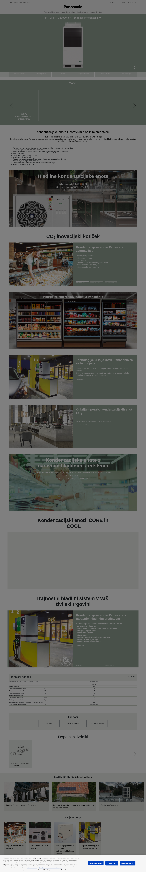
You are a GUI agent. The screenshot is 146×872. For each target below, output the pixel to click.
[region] (73, 863)
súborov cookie (32, 868)
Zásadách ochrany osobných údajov (50, 868)
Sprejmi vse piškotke (127, 863)
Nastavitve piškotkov (96, 863)
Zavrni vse (111, 863)
